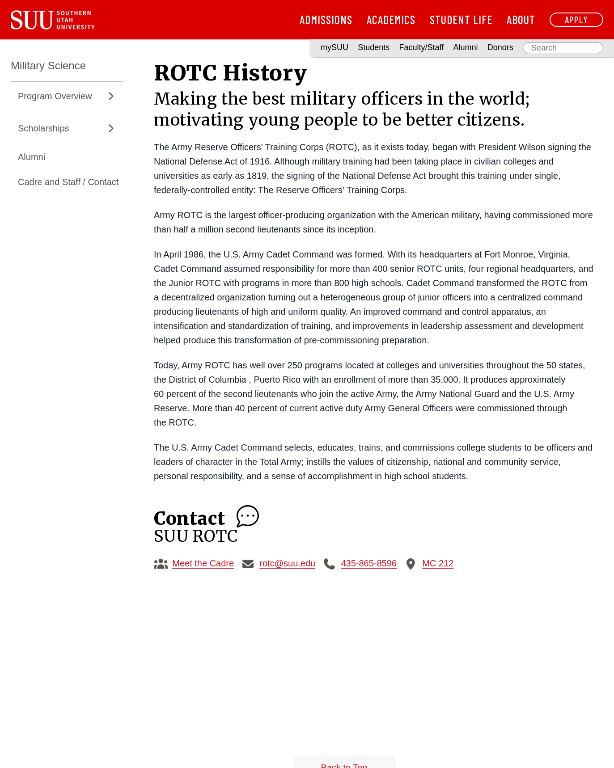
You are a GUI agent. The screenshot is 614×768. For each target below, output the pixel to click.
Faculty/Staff (421, 47)
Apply (576, 19)
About (521, 19)
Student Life (461, 19)
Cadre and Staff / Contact (68, 182)
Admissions (326, 19)
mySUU (334, 47)
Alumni (465, 47)
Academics (391, 19)
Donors (500, 47)
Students (374, 47)
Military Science (48, 65)
